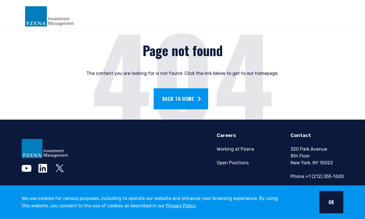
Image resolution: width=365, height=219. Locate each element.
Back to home (178, 98)
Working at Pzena (235, 149)
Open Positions (233, 162)
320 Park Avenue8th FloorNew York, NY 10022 (312, 155)
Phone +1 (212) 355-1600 (317, 176)
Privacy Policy (181, 205)
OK (331, 202)
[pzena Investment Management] (45, 148)
